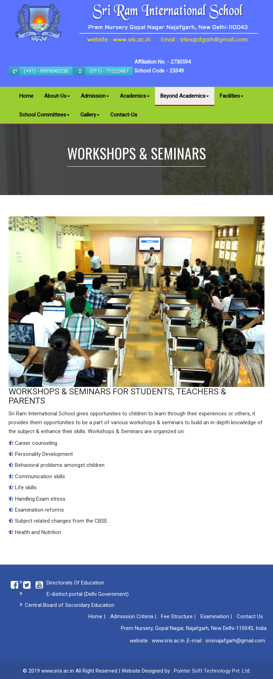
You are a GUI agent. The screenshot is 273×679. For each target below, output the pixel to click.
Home (26, 96)
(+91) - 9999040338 (38, 71)
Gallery (90, 115)
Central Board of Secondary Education (69, 605)
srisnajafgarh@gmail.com (235, 640)
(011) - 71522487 (101, 71)
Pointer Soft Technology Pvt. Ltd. (212, 671)
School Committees (44, 115)
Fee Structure (177, 616)
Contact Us (250, 616)
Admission (95, 96)
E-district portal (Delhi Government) (88, 594)
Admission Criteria (131, 616)
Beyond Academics (184, 96)
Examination (214, 616)
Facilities (231, 96)
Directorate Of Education (75, 583)
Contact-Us (123, 115)
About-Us (57, 96)
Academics (135, 96)
